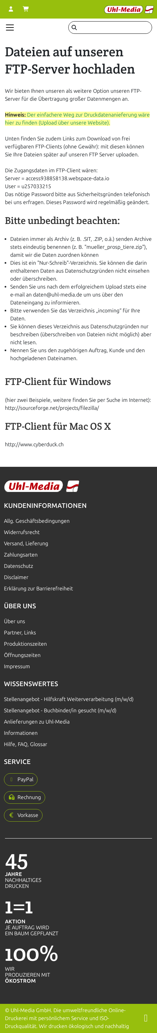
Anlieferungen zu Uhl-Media (37, 722)
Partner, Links (20, 632)
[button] (21, 779)
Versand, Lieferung (26, 543)
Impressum (17, 666)
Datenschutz (18, 566)
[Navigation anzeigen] (10, 27)
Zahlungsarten (21, 555)
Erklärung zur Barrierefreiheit (38, 588)
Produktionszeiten (25, 644)
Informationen (21, 733)
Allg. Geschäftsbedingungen (37, 521)
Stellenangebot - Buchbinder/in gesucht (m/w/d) (60, 710)
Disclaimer (16, 577)
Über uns (14, 621)
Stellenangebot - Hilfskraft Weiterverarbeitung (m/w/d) (69, 699)
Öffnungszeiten (22, 655)
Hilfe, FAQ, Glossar (25, 744)
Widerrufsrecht (22, 532)
